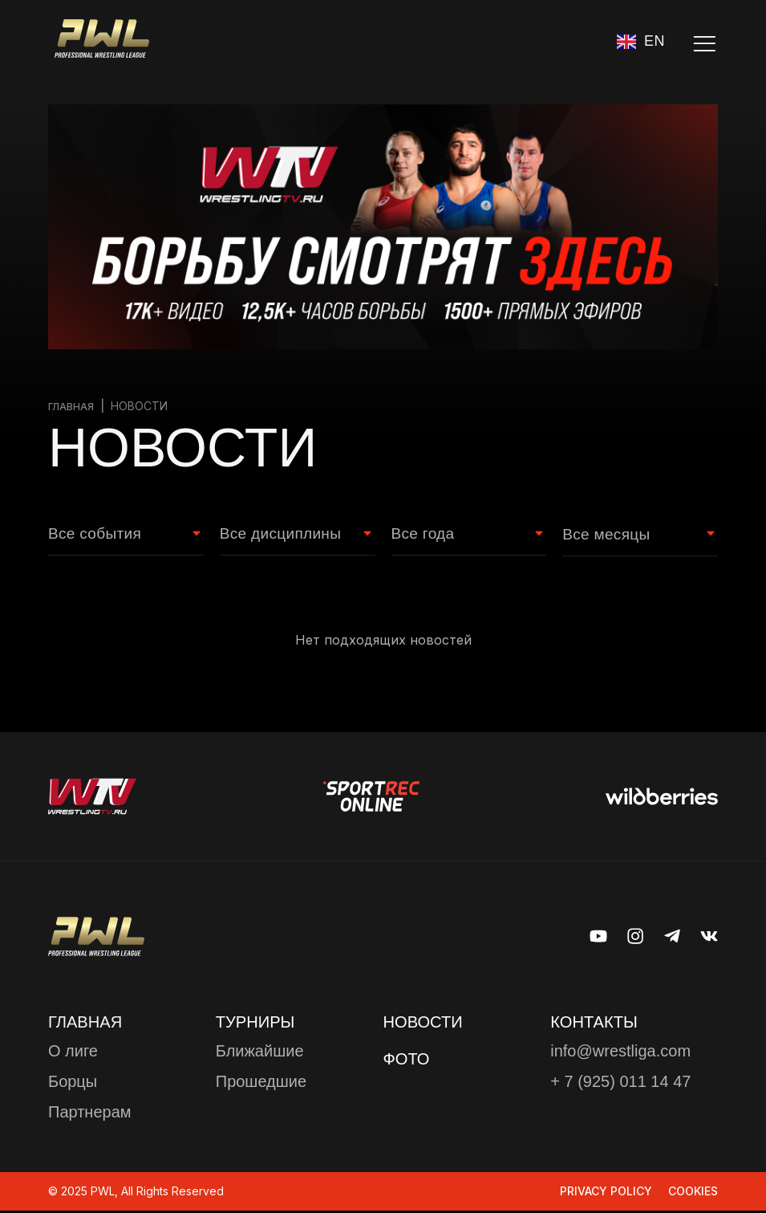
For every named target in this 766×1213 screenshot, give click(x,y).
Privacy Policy (606, 1193)
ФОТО (408, 1061)
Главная (73, 406)
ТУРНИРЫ (259, 1023)
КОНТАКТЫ (598, 1023)
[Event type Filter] (118, 535)
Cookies (693, 1193)
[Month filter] (632, 535)
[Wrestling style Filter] (289, 535)
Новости (426, 1023)
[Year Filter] (461, 535)
